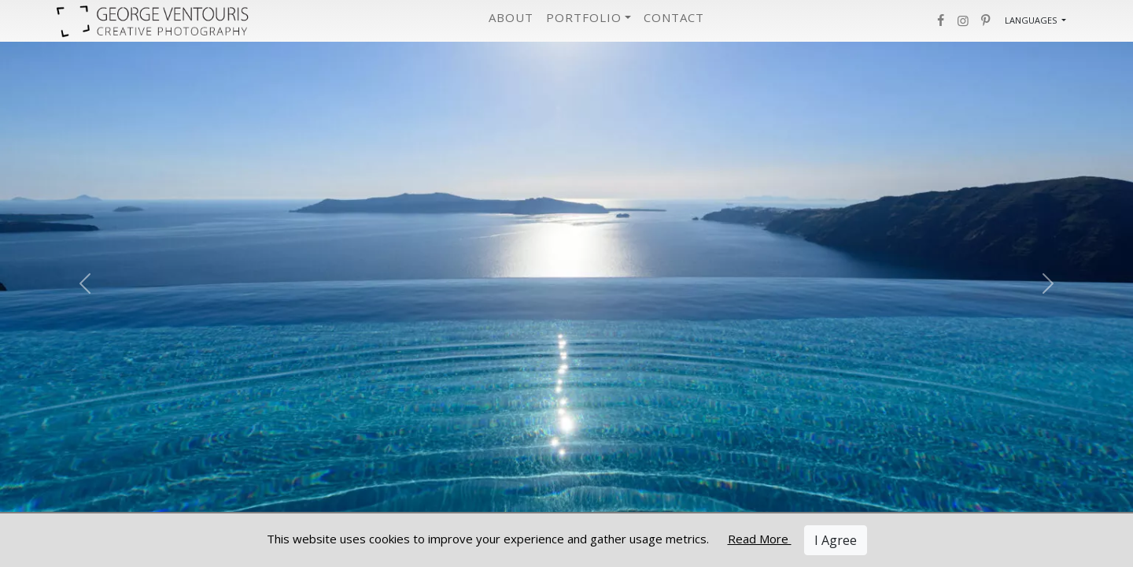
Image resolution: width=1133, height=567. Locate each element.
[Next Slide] (1048, 283)
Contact (674, 17)
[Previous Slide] (85, 283)
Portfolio (584, 17)
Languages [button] (1032, 20)
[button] (940, 20)
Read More (760, 539)
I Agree (835, 540)
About (511, 17)
